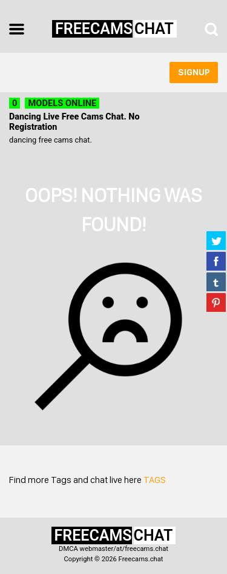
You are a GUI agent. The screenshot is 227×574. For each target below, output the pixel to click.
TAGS (154, 479)
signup (194, 72)
